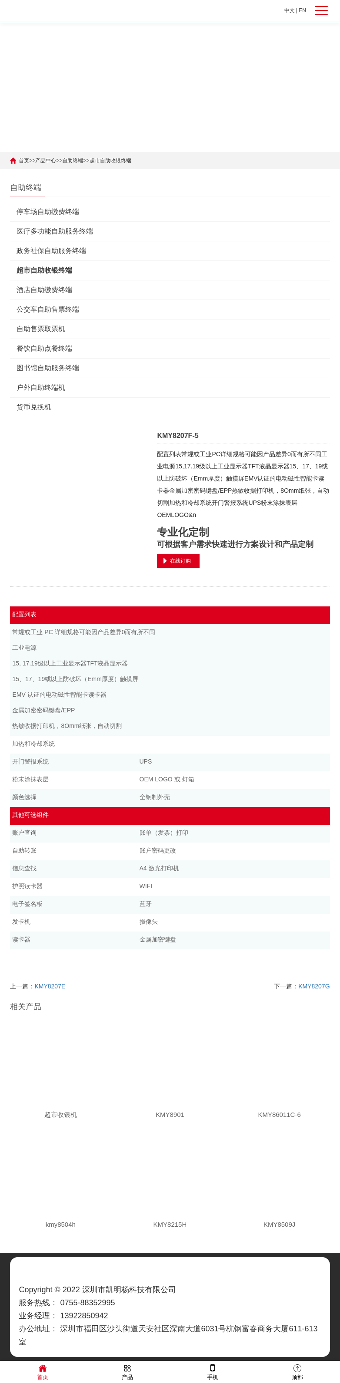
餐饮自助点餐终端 (44, 348)
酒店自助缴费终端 (44, 289)
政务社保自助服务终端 (51, 250)
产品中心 (45, 161)
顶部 (297, 1371)
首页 (24, 161)
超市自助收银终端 (110, 161)
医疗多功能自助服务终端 (55, 231)
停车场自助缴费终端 (48, 211)
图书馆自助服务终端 (48, 368)
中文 (289, 10)
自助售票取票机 (41, 329)
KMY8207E (49, 986)
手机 (212, 1371)
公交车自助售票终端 (48, 309)
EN (302, 10)
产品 (127, 1371)
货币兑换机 (34, 407)
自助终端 (72, 161)
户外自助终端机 (41, 387)
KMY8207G (314, 986)
